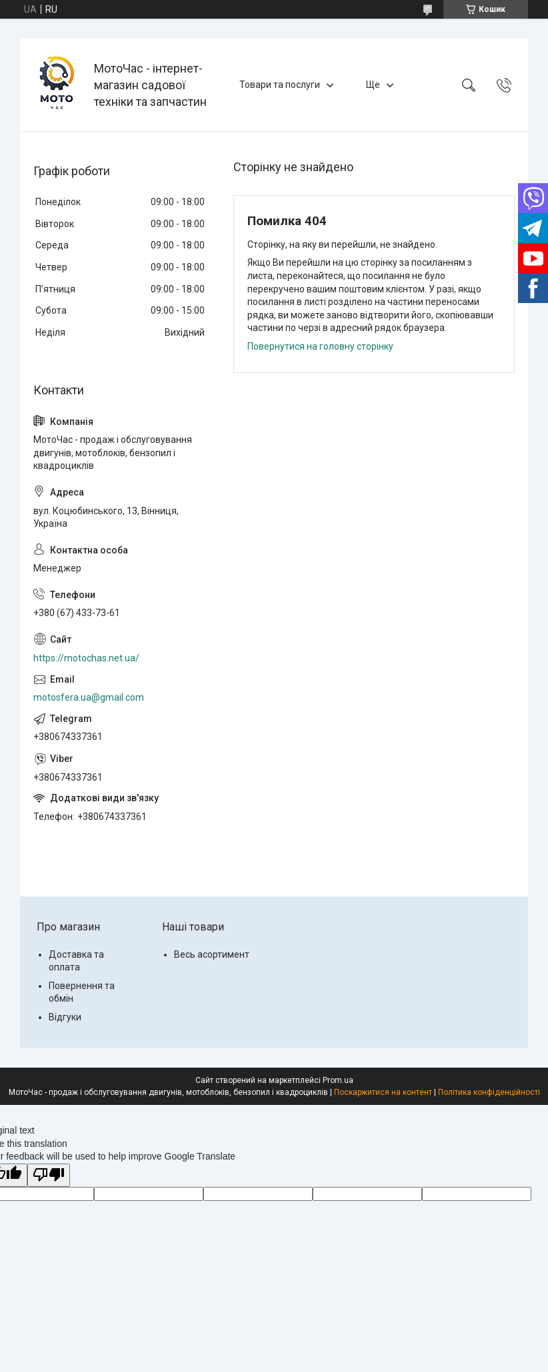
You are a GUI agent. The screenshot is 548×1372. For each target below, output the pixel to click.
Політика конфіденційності (489, 1092)
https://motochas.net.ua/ (86, 658)
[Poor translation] (48, 1175)
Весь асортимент (211, 954)
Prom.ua (338, 1080)
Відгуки (65, 1017)
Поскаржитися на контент (383, 1092)
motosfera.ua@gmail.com (88, 697)
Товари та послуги (279, 84)
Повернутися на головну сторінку (320, 346)
